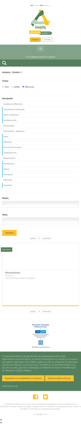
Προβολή (9, 232)
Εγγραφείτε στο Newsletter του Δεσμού (23, 378)
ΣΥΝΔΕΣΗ (35, 39)
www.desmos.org (10, 386)
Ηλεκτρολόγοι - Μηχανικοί (14, 131)
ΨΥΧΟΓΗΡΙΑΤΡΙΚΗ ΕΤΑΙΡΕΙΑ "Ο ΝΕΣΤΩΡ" (20, 278)
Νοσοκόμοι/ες (9, 163)
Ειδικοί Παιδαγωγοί (11, 115)
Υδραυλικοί (7, 180)
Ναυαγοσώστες (9, 158)
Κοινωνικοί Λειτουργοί (12, 147)
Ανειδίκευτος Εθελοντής (13, 104)
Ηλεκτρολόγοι (8, 126)
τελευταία (46, 238)
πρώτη (33, 238)
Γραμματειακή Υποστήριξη (14, 109)
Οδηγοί (6, 169)
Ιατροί (5, 136)
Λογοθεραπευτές (10, 153)
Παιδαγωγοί (8, 174)
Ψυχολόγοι (7, 185)
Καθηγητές (7, 142)
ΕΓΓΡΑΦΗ (47, 39)
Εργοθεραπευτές (10, 120)
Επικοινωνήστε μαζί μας (59, 378)
